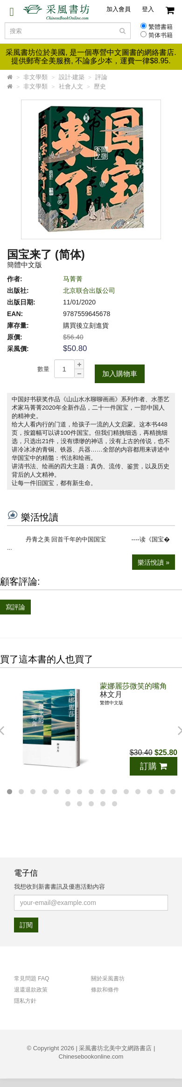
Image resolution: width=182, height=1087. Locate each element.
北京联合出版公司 (89, 290)
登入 (148, 9)
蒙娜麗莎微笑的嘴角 (133, 686)
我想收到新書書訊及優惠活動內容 (59, 886)
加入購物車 (119, 374)
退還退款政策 (31, 989)
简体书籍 (160, 35)
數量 (43, 368)
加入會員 (118, 9)
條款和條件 (105, 989)
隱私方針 (25, 1001)
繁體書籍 (160, 27)
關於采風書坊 (108, 978)
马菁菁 (73, 279)
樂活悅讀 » (153, 562)
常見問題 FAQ (31, 978)
